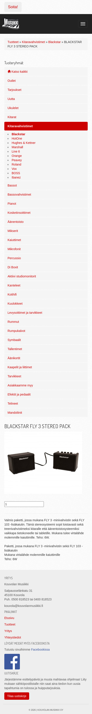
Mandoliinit (15, 412)
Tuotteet (13, 42)
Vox (14, 168)
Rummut (13, 321)
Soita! (13, 7)
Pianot (12, 203)
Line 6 (16, 151)
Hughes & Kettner (24, 143)
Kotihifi (12, 294)
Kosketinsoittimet (19, 212)
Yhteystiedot (12, 637)
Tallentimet (15, 349)
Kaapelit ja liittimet (20, 367)
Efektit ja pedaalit (19, 394)
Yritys (8, 631)
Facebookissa (40, 649)
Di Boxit (13, 267)
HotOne (17, 138)
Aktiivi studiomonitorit (22, 276)
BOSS (16, 173)
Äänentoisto (16, 222)
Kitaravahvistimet (33, 42)
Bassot (12, 185)
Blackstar (54, 42)
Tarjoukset (14, 90)
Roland (16, 164)
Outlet (12, 80)
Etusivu (9, 618)
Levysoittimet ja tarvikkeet (25, 312)
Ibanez (16, 177)
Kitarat (12, 117)
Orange (17, 156)
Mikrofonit (14, 249)
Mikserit (13, 231)
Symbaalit (14, 340)
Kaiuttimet (14, 240)
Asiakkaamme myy (20, 385)
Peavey (17, 160)
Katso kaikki (18, 71)
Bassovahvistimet (19, 194)
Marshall (17, 147)
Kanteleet (14, 285)
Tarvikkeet (14, 376)
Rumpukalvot (16, 331)
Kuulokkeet (15, 303)
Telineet (13, 403)
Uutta (11, 99)
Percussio (14, 258)
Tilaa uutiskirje (16, 696)
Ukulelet (13, 108)
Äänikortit (14, 358)
